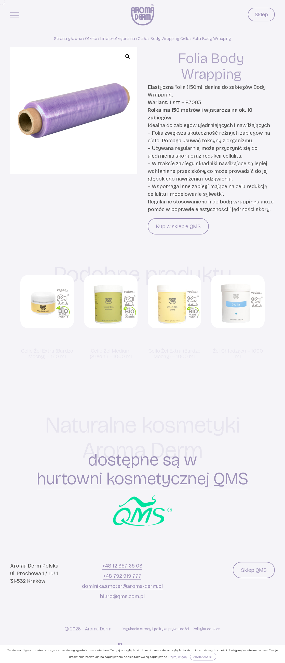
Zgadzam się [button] (203, 657)
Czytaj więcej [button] (177, 657)
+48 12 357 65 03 (122, 566)
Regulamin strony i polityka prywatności (155, 629)
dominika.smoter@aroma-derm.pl (122, 586)
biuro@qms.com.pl (122, 596)
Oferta (91, 38)
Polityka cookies (206, 629)
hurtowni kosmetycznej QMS (142, 478)
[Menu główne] (14, 15)
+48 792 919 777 (122, 576)
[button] (127, 56)
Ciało (142, 38)
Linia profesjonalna (117, 38)
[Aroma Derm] (142, 14)
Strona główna (68, 38)
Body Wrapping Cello (169, 38)
